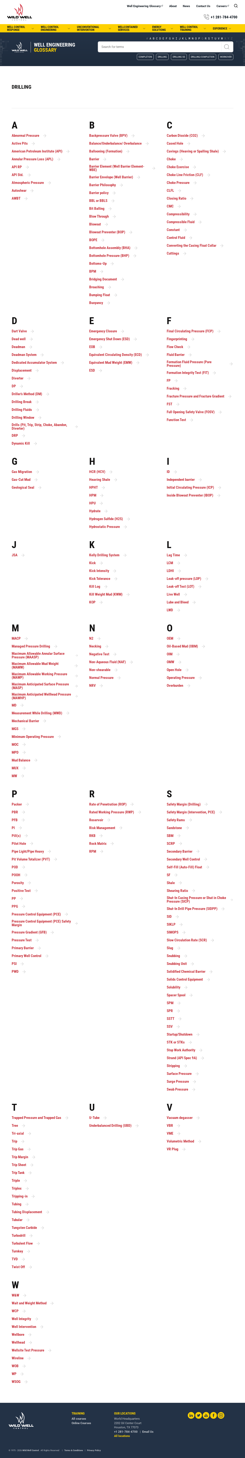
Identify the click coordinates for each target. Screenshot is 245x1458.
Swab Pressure (181, 1089)
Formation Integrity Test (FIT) (192, 372)
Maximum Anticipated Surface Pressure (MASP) (45, 686)
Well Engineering (54, 47)
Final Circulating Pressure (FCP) (194, 331)
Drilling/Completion (202, 56)
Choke (175, 159)
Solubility (177, 987)
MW (18, 776)
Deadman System (28, 354)
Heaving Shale (103, 479)
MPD (19, 752)
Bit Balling (100, 208)
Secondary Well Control (187, 859)
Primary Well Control (30, 956)
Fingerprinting (181, 339)
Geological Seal (27, 487)
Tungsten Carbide (28, 1227)
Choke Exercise (182, 167)
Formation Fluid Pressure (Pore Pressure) (200, 363)
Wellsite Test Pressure (32, 1350)
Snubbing (177, 956)
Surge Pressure (182, 1081)
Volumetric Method (184, 1141)
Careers (222, 6)
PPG (19, 906)
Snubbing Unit (181, 963)
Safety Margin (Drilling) (187, 804)
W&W (19, 1295)
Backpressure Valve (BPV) (112, 135)
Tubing (20, 1204)
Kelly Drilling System (108, 555)
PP (18, 898)
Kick (96, 563)
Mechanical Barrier (29, 721)
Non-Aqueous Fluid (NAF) (111, 662)
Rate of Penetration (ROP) (111, 804)
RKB (96, 835)
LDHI (174, 571)
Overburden (179, 685)
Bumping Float (103, 295)
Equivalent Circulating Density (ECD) (119, 354)
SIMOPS (176, 932)
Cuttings (177, 253)
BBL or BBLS (102, 200)
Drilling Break (25, 402)
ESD (96, 370)
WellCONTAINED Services (132, 28)
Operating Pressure (185, 677)
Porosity (22, 882)
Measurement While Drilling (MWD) (41, 713)
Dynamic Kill (25, 443)
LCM (174, 563)
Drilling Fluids (26, 409)
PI (17, 827)
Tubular (21, 1220)
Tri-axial (22, 1133)
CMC (174, 206)
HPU (96, 503)
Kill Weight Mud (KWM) (109, 594)
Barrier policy (102, 193)
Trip (18, 1141)
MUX (19, 768)
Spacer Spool (180, 995)
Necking (99, 646)
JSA (18, 555)
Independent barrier (185, 479)
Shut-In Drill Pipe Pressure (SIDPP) (196, 908)
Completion (145, 56)
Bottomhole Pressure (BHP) (113, 255)
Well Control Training (193, 28)
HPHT (97, 487)
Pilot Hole (23, 843)
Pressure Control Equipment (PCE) (40, 914)
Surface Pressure (183, 1073)
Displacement (25, 370)
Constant (177, 230)
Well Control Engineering (56, 28)
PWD (19, 971)
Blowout (99, 224)
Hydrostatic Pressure (108, 527)
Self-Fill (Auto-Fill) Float (188, 867)
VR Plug (176, 1149)
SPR (174, 1011)
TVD (19, 1259)
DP (18, 386)
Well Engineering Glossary (145, 6)
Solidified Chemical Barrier (190, 971)
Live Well (177, 594)
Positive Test (25, 890)
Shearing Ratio (181, 890)
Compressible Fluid (184, 222)
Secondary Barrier (183, 851)
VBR (174, 1125)
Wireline (21, 1358)
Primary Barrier (27, 948)
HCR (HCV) (101, 472)
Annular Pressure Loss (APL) (36, 159)
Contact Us (203, 6)
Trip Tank (22, 1172)
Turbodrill (22, 1235)
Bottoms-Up (101, 263)
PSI (18, 963)
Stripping (177, 1066)
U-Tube (98, 1117)
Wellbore (22, 1334)
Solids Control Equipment (189, 979)
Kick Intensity (103, 571)
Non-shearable (103, 670)
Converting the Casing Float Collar (195, 245)
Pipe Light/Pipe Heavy (32, 851)
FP (172, 380)
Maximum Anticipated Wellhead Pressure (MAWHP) (45, 696)
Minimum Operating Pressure (37, 736)
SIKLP (175, 924)
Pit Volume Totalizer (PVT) (35, 859)
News (186, 6)
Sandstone (178, 827)
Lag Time (177, 555)
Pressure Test (25, 940)
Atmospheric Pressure (32, 182)
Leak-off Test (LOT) (184, 586)
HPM (96, 495)
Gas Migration (26, 472)
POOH (20, 875)
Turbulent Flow (26, 1243)
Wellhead (22, 1342)
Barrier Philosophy (106, 185)
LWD (174, 610)
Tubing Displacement (31, 1212)
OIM (173, 654)
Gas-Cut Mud (25, 479)
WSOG (20, 1381)
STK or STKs (180, 1042)
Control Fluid (180, 237)
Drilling (162, 56)
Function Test (180, 420)
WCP (19, 1311)
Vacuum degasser (183, 1117)
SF (172, 875)
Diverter (21, 378)
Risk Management (106, 827)
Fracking (177, 388)
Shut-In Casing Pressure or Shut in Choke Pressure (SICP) (200, 899)
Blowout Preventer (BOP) (111, 232)
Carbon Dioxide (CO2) (186, 135)
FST (173, 404)
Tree (19, 1125)
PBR (19, 812)
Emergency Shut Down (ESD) (113, 339)
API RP (21, 167)
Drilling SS (179, 56)
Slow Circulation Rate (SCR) (191, 940)
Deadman (22, 347)
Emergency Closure (107, 331)
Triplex (20, 1188)
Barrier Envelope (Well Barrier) (115, 177)
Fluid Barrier (179, 354)
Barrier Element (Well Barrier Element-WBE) (122, 168)
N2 (95, 638)
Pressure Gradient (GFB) (33, 932)
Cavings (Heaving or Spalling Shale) (197, 151)
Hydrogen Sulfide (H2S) (110, 519)
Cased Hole (179, 143)
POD (19, 867)
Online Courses (41, 1423)
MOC (19, 744)
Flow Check (179, 347)
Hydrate (98, 511)
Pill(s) (20, 835)
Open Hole (178, 670)
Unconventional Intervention (94, 28)
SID (173, 916)
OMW (174, 662)
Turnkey (21, 1251)
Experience (222, 28)
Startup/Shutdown (183, 1034)
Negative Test (103, 654)
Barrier (98, 159)
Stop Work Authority (185, 1050)
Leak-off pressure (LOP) (188, 578)
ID (172, 472)
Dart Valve (23, 331)
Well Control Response (21, 28)
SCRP (175, 843)
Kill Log (98, 586)
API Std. (21, 175)
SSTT (174, 1018)
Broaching (100, 287)
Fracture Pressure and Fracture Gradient (199, 396)
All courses (39, 1418)
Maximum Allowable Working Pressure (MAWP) (45, 675)
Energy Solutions (163, 28)
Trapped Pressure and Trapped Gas (40, 1117)
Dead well (22, 339)
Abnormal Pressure (29, 135)
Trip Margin (24, 1157)
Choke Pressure (182, 182)
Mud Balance (25, 760)
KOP (96, 602)
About (173, 6)
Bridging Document (107, 279)
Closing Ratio (180, 198)
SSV (173, 1026)
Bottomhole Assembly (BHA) (113, 248)
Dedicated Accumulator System (38, 362)
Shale (175, 882)
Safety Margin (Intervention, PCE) (195, 812)
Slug (174, 948)
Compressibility (182, 214)
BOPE (97, 240)
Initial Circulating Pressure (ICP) (194, 487)
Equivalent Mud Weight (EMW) (114, 362)
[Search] (166, 46)
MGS (19, 728)
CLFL (174, 190)
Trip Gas (21, 1149)
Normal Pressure (105, 677)
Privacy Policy (94, 1450)
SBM (174, 835)
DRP (19, 435)
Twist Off (22, 1267)
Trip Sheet (23, 1165)
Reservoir (100, 820)
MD (18, 705)
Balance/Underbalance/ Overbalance (119, 143)
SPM (174, 1003)
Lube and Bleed (181, 602)
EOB (96, 347)
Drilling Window (27, 417)
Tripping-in (23, 1196)
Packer (21, 804)
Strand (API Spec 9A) (186, 1058)
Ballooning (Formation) (109, 151)
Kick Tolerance (103, 578)
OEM (174, 638)
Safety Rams (180, 820)
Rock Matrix (101, 843)
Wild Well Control (30, 1450)
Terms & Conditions (73, 1450)
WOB (19, 1366)
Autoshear (23, 190)
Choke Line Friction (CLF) (189, 175)
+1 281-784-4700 (220, 17)
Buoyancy (100, 303)
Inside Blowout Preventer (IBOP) (194, 495)
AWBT (20, 198)
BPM (96, 271)
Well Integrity (25, 1319)
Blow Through (103, 216)
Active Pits (24, 143)
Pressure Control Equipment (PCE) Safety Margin (45, 923)
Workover (226, 56)
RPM (96, 851)
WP (18, 1374)
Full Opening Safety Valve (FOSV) (194, 412)
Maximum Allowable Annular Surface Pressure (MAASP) (45, 655)
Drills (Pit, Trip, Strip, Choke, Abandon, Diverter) (45, 426)
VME (174, 1133)
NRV (96, 685)
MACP (20, 638)
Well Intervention (28, 1326)
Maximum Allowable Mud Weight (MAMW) (45, 665)
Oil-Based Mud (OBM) (186, 646)
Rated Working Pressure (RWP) (115, 812)
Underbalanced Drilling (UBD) (114, 1125)
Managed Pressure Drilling (35, 646)
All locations (82, 1436)
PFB (18, 820)
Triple (20, 1180)
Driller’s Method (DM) (31, 394)
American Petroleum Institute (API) (41, 151)
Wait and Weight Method (33, 1303)
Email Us (108, 1431)
